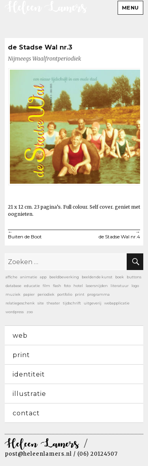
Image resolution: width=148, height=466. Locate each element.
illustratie (29, 394)
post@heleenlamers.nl (38, 454)
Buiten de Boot (41, 235)
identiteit (29, 374)
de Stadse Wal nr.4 (107, 235)
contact (26, 413)
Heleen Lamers (42, 444)
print (21, 355)
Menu (130, 7)
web (20, 335)
